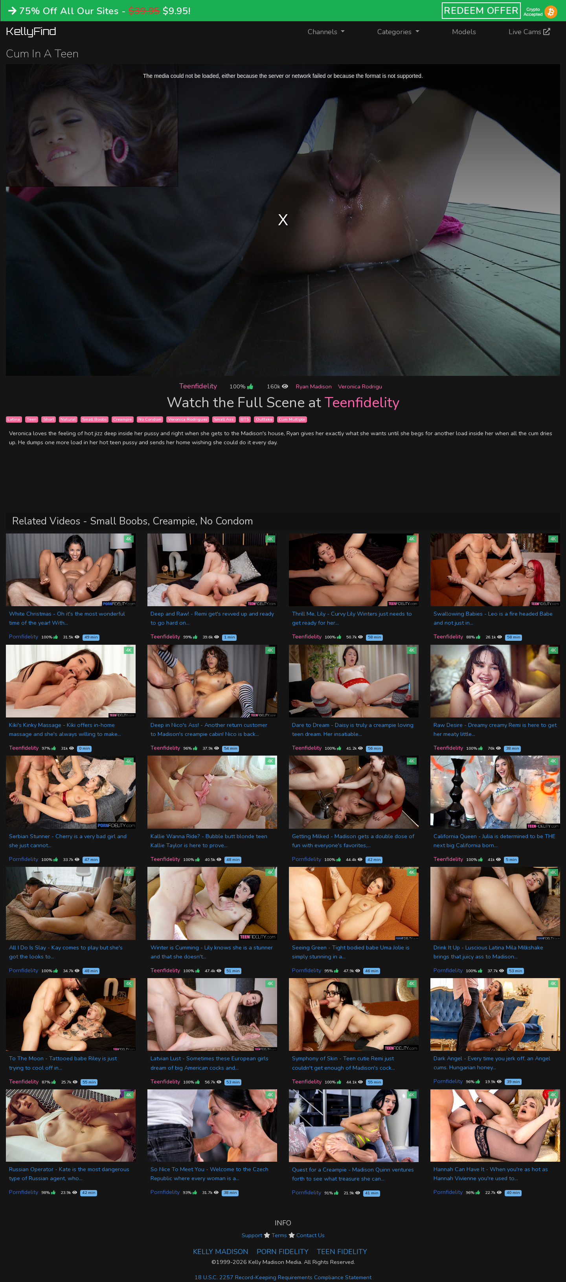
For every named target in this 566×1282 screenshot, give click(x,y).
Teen (32, 419)
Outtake (264, 419)
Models (464, 32)
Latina (13, 419)
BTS (245, 419)
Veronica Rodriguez (188, 419)
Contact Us (310, 1235)
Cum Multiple (292, 419)
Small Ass (224, 419)
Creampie (122, 419)
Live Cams (529, 32)
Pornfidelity (23, 636)
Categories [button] (395, 32)
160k (277, 386)
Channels (331, 31)
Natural (68, 419)
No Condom (150, 419)
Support (252, 1235)
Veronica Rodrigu (360, 386)
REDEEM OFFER (481, 10)
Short (48, 419)
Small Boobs (94, 419)
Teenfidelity (198, 386)
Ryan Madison (314, 386)
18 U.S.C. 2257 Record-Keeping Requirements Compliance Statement (283, 1277)
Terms (279, 1235)
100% (241, 386)
